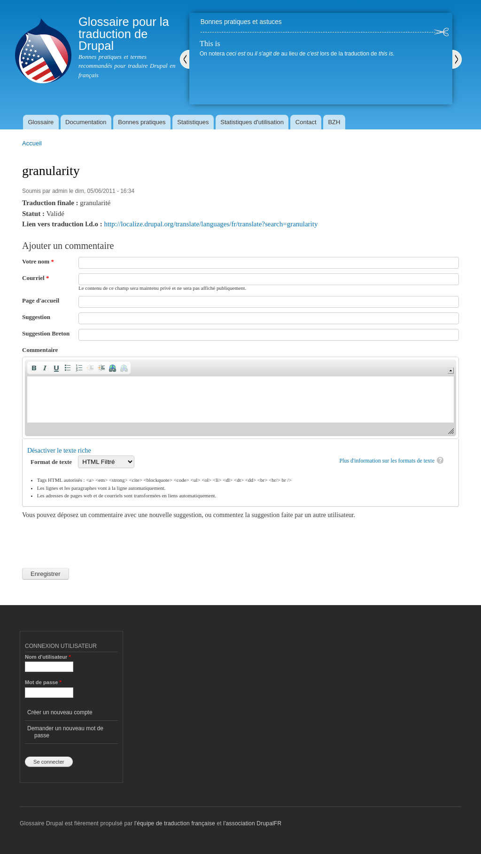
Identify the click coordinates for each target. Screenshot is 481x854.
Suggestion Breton (46, 333)
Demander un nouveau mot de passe (65, 731)
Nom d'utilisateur (48, 657)
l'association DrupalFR (252, 823)
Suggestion (36, 316)
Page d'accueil (40, 300)
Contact (306, 122)
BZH (334, 122)
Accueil (32, 143)
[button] (33, 368)
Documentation (85, 122)
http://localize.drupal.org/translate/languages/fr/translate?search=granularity (211, 224)
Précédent (184, 59)
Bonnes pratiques (141, 122)
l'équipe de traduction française (174, 823)
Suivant (457, 59)
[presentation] (93, 538)
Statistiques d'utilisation (252, 122)
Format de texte (52, 461)
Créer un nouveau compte (60, 712)
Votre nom (38, 261)
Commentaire (40, 349)
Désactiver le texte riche (59, 450)
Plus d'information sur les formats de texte (386, 460)
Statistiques (193, 122)
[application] (240, 398)
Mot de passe (43, 682)
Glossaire (41, 122)
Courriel (35, 277)
